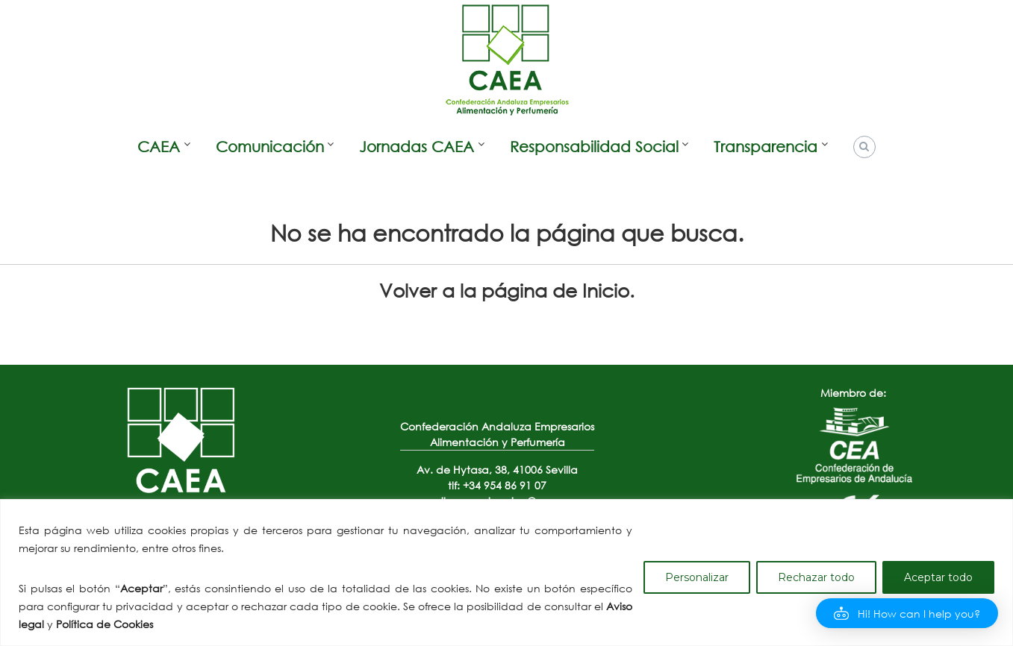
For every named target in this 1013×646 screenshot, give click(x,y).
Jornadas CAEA (416, 146)
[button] (907, 613)
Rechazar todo (816, 577)
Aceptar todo (938, 577)
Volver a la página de (504, 289)
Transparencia (765, 146)
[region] (506, 572)
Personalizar (697, 577)
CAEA (158, 146)
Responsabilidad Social (594, 146)
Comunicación (270, 146)
